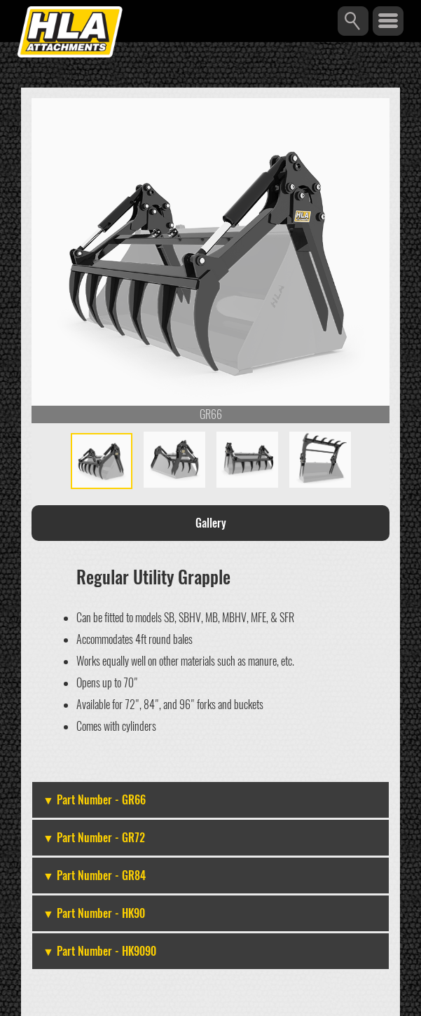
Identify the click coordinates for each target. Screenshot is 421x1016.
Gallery (210, 523)
